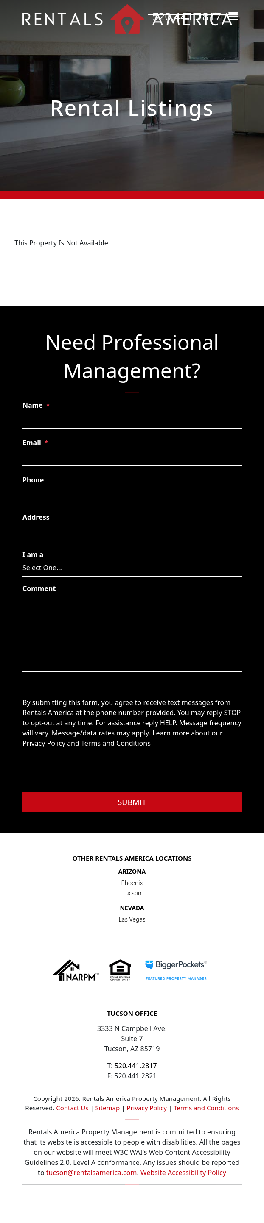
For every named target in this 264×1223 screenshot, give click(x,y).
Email (31, 442)
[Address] (132, 532)
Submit (132, 802)
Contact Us (72, 1107)
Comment (39, 588)
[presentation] (87, 771)
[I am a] (132, 568)
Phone (33, 480)
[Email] (132, 458)
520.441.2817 (187, 16)
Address (36, 517)
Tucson (132, 893)
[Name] (132, 420)
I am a (32, 554)
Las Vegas (132, 919)
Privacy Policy (146, 1107)
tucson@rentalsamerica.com (91, 1172)
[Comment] (132, 634)
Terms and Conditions (206, 1107)
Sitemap (107, 1107)
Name (32, 405)
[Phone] (132, 495)
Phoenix (132, 883)
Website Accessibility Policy (183, 1172)
